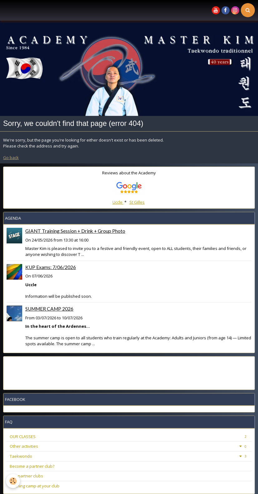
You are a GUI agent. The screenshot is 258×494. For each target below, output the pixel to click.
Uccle (117, 202)
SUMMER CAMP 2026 (49, 309)
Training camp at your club (34, 486)
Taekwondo (129, 456)
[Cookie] (13, 481)
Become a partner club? (32, 466)
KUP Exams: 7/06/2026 (50, 267)
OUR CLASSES (129, 436)
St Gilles (137, 202)
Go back (11, 157)
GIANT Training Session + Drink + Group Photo (75, 231)
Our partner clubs (26, 476)
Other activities (129, 446)
